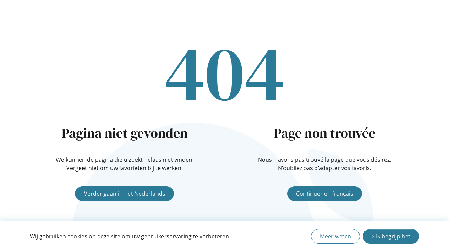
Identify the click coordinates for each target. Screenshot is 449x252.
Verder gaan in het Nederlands (124, 193)
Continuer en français (324, 193)
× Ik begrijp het (390, 236)
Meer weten (335, 236)
